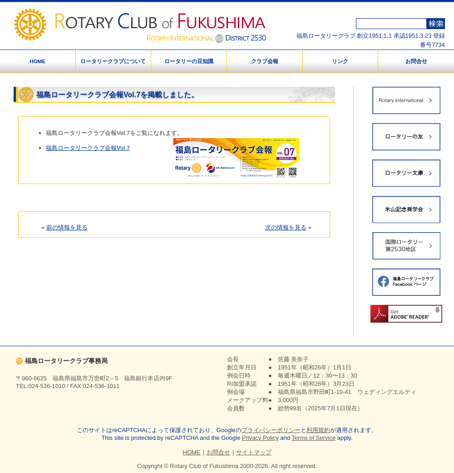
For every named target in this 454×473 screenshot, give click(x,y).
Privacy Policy (260, 437)
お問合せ (416, 61)
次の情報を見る (285, 227)
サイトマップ (253, 452)
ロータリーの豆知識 (188, 61)
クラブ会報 (264, 61)
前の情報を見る (67, 227)
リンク (340, 61)
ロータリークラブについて (113, 61)
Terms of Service (313, 437)
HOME (37, 61)
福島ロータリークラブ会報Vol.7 (88, 147)
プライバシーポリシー (271, 430)
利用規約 (318, 430)
